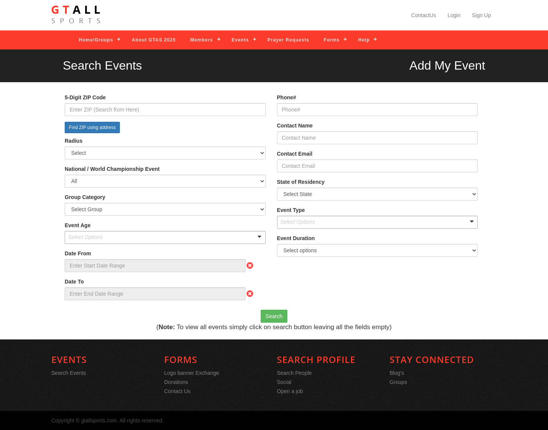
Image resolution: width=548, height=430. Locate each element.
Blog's (397, 373)
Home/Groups (96, 40)
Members (201, 40)
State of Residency (301, 182)
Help (364, 40)
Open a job (290, 391)
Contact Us (177, 391)
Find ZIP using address (92, 127)
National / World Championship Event (112, 169)
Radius (74, 141)
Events (240, 40)
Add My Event (447, 65)
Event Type (291, 210)
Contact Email (294, 154)
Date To (74, 282)
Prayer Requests (288, 40)
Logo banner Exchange (191, 373)
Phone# (286, 97)
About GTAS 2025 (153, 40)
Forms (332, 40)
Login (454, 15)
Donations (176, 382)
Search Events (68, 373)
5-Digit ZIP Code (85, 97)
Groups (398, 382)
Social (284, 382)
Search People (294, 373)
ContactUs (423, 15)
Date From (78, 253)
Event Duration (296, 238)
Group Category (85, 197)
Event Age (78, 225)
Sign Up (481, 15)
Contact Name (295, 126)
